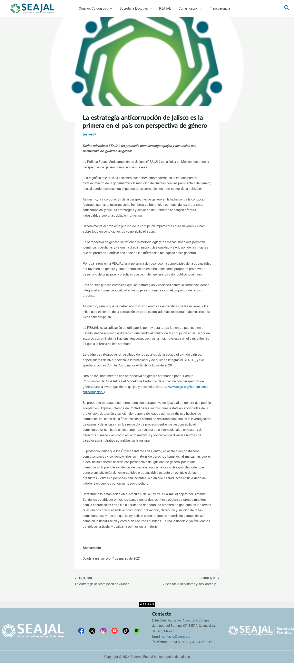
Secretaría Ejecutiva (134, 9)
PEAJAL (162, 8)
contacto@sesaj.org (176, 636)
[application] (109, 9)
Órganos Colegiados (94, 9)
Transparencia (215, 8)
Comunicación (187, 9)
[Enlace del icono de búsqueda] (287, 8)
